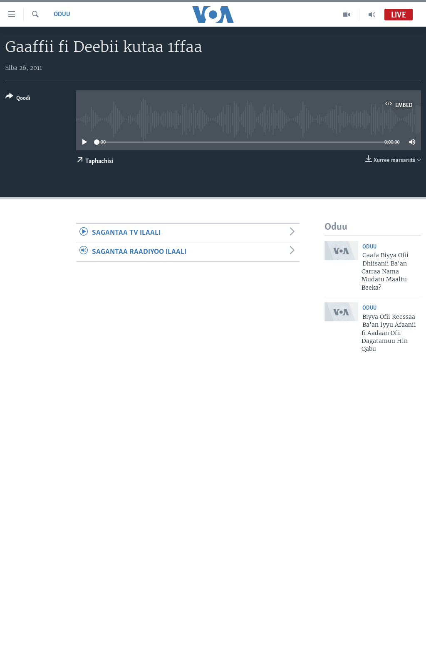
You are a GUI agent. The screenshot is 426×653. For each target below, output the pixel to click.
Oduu (62, 14)
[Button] (17, 98)
